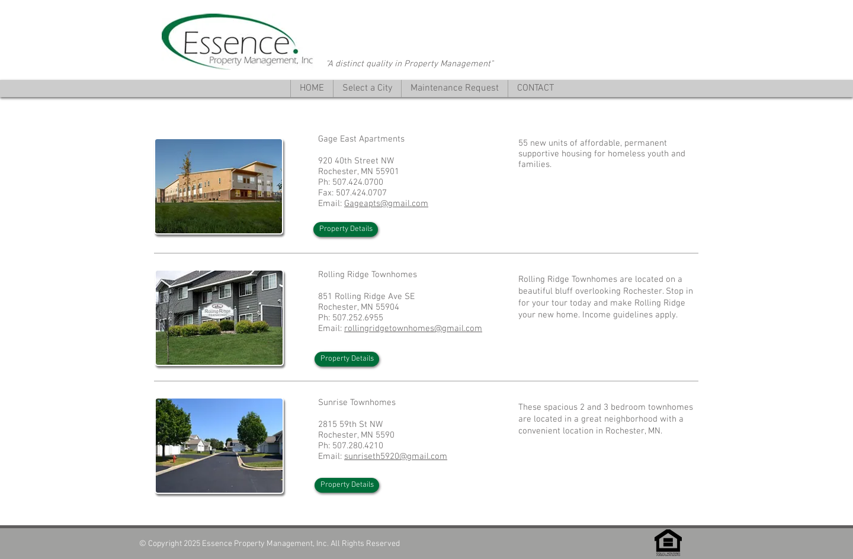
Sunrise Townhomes (357, 402)
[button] (367, 88)
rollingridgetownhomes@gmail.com (413, 328)
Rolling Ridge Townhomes (367, 274)
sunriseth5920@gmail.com (395, 456)
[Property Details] (345, 229)
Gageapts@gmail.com (386, 203)
